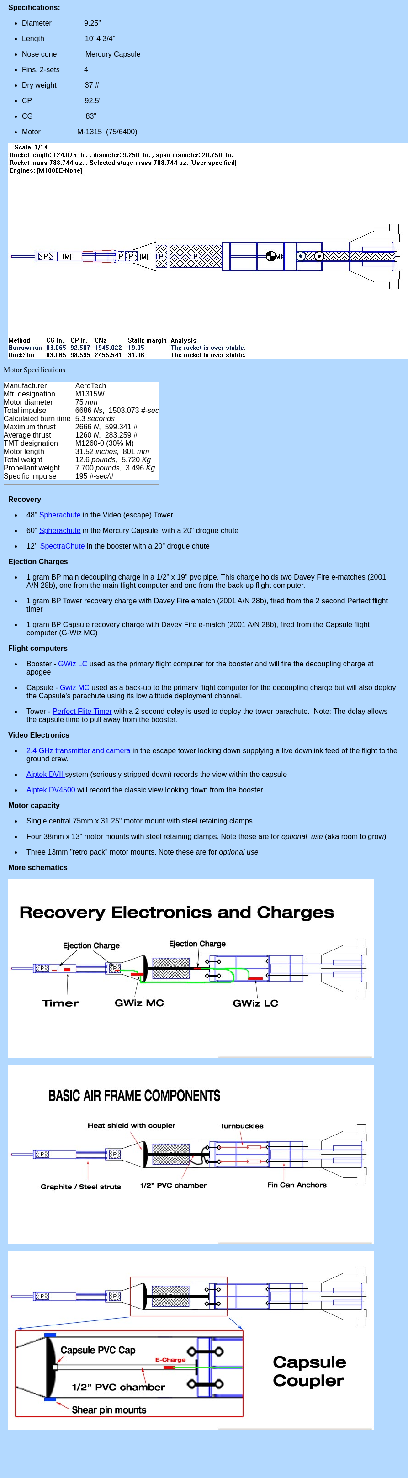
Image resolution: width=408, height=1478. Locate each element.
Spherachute (60, 515)
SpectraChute (62, 546)
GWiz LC (72, 664)
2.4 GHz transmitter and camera (78, 751)
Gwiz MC (75, 687)
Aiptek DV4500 (50, 790)
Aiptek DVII (45, 774)
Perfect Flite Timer (82, 711)
